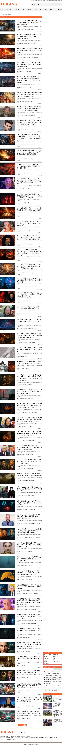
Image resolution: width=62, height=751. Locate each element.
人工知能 (25, 543)
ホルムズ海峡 (27, 120)
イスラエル (19, 529)
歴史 (46, 650)
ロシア (18, 292)
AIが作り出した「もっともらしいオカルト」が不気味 (53, 689)
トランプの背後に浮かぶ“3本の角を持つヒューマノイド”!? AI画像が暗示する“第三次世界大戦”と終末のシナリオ (29, 100)
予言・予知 (56, 644)
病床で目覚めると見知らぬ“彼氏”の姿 (52, 695)
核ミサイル (24, 208)
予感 (26, 194)
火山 (17, 318)
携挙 (22, 49)
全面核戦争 (26, 515)
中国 (17, 361)
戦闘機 (22, 361)
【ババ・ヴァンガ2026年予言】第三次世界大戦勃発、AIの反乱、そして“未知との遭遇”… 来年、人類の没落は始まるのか (29, 425)
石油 (20, 120)
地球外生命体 (19, 501)
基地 (19, 361)
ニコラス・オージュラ (20, 557)
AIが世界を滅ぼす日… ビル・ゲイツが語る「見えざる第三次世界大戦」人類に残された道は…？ (29, 592)
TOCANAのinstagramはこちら (36, 4)
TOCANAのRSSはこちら (38, 4)
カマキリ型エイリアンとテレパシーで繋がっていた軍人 (53, 693)
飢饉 (25, 486)
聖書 (17, 49)
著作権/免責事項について (11, 744)
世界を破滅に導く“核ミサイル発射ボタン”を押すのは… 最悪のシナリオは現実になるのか (29, 508)
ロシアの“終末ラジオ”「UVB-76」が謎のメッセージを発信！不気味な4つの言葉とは (29, 636)
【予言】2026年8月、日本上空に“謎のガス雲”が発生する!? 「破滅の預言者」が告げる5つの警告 (29, 228)
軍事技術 (18, 515)
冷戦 (21, 208)
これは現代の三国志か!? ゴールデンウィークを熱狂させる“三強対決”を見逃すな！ (57, 727)
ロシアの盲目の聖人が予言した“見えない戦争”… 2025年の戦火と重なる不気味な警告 (29, 664)
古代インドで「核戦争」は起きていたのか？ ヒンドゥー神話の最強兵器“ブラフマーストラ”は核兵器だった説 (29, 271)
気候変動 (21, 696)
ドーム (21, 585)
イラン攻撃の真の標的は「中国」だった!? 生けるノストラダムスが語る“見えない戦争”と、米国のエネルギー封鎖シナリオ (29, 127)
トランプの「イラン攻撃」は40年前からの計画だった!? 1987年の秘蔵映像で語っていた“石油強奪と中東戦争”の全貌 (29, 113)
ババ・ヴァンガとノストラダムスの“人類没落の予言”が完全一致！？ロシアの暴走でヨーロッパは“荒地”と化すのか (29, 439)
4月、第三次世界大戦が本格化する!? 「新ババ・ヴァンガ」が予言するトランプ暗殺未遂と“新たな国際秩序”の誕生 (29, 157)
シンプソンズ (28, 585)
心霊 (55, 646)
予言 (24, 49)
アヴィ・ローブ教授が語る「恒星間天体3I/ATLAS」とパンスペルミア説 (53, 685)
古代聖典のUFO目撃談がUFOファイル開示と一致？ (53, 680)
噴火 (19, 318)
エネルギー (19, 150)
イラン (18, 120)
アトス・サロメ (31, 134)
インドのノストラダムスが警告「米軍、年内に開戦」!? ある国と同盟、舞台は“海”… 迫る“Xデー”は (29, 522)
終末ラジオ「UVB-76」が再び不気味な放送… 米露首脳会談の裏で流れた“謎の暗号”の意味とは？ (29, 564)
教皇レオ (31, 106)
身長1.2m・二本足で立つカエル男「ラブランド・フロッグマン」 (53, 691)
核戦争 (23, 278)
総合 (57, 674)
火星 (22, 543)
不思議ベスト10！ (48, 674)
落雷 (28, 249)
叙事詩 (31, 278)
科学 (55, 650)
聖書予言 (26, 220)
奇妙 (46, 651)
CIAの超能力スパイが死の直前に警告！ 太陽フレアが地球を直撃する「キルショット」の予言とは (29, 56)
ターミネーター (28, 723)
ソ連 (19, 208)
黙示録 (20, 49)
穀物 (33, 486)
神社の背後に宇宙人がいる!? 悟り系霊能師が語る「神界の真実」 (57, 709)
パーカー (27, 92)
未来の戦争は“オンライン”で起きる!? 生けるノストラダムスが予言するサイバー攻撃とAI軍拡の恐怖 (29, 70)
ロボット (20, 723)
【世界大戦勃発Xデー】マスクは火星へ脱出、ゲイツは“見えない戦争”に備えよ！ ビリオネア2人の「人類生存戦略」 (29, 536)
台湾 (17, 92)
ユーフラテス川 (33, 49)
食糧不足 (30, 486)
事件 (55, 648)
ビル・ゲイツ (19, 543)
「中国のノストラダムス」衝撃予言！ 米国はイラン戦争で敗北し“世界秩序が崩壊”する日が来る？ (29, 171)
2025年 (33, 347)
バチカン (20, 194)
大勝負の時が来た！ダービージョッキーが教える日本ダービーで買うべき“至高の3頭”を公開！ (57, 703)
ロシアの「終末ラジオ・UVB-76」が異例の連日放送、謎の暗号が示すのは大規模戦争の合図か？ (29, 285)
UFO (17, 35)
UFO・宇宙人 (48, 644)
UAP (27, 208)
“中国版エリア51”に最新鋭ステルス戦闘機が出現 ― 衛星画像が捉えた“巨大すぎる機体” (29, 355)
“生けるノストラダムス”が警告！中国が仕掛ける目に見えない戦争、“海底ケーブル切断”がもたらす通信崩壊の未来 (29, 650)
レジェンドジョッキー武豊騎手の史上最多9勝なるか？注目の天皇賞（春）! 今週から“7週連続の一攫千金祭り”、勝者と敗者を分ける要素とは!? (57, 719)
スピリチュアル (57, 651)
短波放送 (24, 404)
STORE (46, 653)
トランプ (24, 92)
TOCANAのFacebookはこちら (34, 4)
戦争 (19, 92)
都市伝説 (47, 648)
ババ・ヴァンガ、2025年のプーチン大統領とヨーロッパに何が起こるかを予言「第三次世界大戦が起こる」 (29, 704)
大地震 (18, 264)
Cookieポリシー (3, 744)
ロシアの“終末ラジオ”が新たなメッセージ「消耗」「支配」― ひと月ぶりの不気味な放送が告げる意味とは (29, 397)
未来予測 (18, 696)
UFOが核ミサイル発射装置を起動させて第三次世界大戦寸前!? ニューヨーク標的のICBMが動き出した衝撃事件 (29, 201)
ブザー (27, 404)
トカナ (1, 20)
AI (28, 35)
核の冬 (27, 486)
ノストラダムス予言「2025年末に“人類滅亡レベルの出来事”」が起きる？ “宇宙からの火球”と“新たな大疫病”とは (29, 341)
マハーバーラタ (27, 278)
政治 (17, 683)
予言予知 (17, 9)
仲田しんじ (18, 36)
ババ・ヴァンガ (21, 35)
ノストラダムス (19, 134)
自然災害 (26, 35)
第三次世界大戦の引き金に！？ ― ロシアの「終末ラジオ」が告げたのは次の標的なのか (29, 327)
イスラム (21, 264)
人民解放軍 (25, 361)
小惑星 (25, 347)
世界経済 (25, 150)
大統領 (18, 585)
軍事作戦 (21, 404)
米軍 (20, 178)
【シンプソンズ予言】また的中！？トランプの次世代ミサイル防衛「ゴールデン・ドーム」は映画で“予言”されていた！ (29, 578)
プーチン (18, 711)
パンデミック (29, 347)
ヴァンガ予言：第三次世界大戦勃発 (52, 676)
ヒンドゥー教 (19, 278)
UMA (46, 646)
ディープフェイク (28, 599)
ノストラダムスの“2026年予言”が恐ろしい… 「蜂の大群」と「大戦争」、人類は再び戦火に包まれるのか (29, 299)
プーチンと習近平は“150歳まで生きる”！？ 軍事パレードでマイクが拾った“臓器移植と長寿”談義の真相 (29, 453)
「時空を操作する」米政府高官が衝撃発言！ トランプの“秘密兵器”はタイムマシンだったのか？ (29, 622)
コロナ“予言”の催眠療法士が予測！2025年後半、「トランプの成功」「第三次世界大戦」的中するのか (29, 550)
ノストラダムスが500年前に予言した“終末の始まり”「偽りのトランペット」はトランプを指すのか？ (29, 467)
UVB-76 (34, 292)
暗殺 (21, 92)
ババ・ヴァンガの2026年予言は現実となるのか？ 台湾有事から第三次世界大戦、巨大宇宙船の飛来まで (29, 28)
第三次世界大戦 (31, 35)
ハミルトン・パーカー (34, 235)
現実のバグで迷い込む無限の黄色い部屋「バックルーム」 (53, 682)
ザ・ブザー (21, 292)
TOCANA (9, 4)
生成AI (29, 106)
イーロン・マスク (30, 543)
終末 (24, 220)
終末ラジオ (31, 292)
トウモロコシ (19, 486)
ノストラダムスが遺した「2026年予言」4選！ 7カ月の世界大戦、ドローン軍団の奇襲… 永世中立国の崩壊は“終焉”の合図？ (29, 242)
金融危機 (22, 150)
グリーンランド (25, 235)
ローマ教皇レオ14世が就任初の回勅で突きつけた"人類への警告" (53, 678)
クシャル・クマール (36, 529)
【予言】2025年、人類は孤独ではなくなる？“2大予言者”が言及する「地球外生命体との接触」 (29, 494)
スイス (25, 249)
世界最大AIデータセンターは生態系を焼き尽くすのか (53, 687)
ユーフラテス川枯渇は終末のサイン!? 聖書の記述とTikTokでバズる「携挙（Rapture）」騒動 (29, 42)
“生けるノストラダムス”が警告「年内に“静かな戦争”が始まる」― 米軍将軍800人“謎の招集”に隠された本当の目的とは (29, 411)
